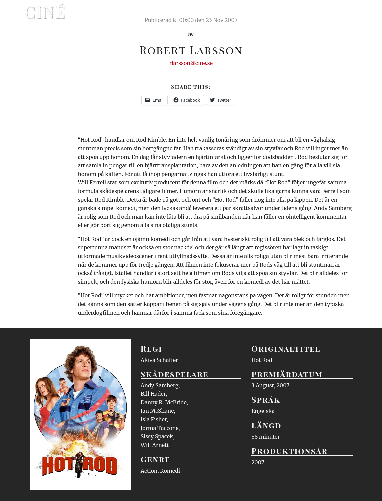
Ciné (45, 11)
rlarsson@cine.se (191, 63)
